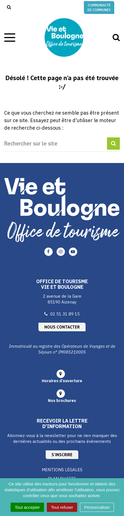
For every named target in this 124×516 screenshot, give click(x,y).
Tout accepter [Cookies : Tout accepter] (27, 507)
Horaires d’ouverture (62, 380)
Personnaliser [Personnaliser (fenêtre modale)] (97, 507)
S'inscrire (62, 454)
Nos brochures (62, 400)
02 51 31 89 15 (65, 314)
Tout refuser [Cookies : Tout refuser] (62, 507)
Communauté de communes (99, 7)
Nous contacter (62, 327)
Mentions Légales (62, 469)
